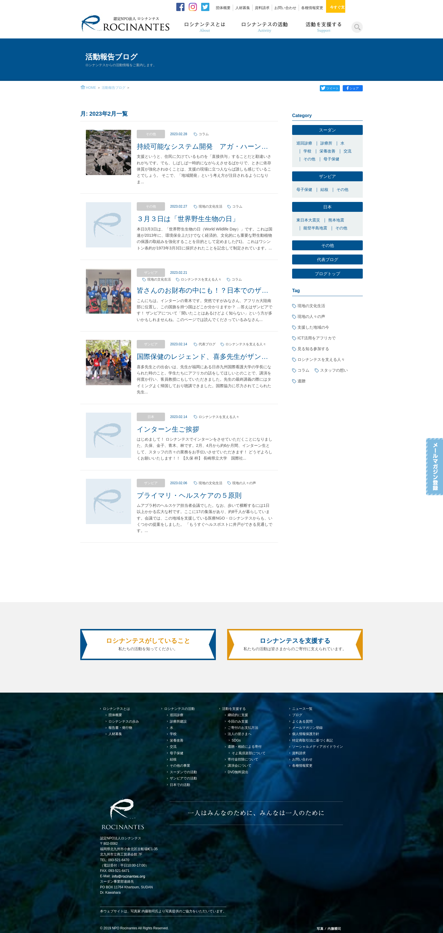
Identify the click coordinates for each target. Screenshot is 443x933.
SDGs (236, 740)
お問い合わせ (285, 8)
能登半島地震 (315, 228)
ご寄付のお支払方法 (243, 728)
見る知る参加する (313, 348)
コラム (303, 370)
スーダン (327, 130)
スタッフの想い (334, 370)
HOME (91, 88)
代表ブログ (327, 259)
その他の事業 (180, 766)
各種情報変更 (312, 8)
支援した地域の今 (313, 327)
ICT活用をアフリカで (316, 338)
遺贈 (301, 381)
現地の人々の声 (311, 316)
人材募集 (242, 8)
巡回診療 (304, 143)
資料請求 (262, 8)
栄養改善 (327, 151)
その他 (309, 159)
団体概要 (223, 8)
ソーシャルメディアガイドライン (317, 747)
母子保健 (331, 159)
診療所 (326, 143)
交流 (347, 151)
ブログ (297, 715)
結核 (324, 189)
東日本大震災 (308, 220)
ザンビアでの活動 (183, 778)
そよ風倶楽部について (249, 753)
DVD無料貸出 (238, 772)
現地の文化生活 (311, 305)
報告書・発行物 (120, 728)
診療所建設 (178, 721)
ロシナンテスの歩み (123, 721)
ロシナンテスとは (116, 709)
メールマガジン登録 (307, 728)
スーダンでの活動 (183, 772)
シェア (353, 88)
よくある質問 (302, 721)
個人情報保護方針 (305, 734)
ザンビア (327, 176)
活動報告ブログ (113, 88)
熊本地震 (336, 220)
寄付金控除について (243, 759)
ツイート (329, 88)
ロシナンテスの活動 (179, 709)
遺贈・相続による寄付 (245, 747)
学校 (307, 151)
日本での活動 (180, 785)
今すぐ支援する (346, 7)
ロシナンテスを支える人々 (321, 359)
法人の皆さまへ (239, 734)
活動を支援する (234, 709)
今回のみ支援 (238, 721)
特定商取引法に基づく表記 (312, 740)
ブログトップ (327, 273)
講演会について (239, 766)
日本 (327, 206)
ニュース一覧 (302, 709)
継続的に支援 (238, 715)
